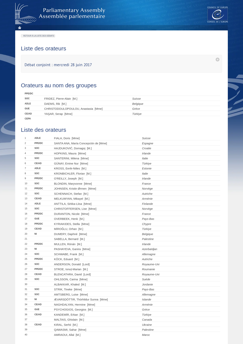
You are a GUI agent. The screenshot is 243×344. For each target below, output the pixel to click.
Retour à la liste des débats (38, 36)
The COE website (217, 14)
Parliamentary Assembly (61, 13)
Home (19, 27)
